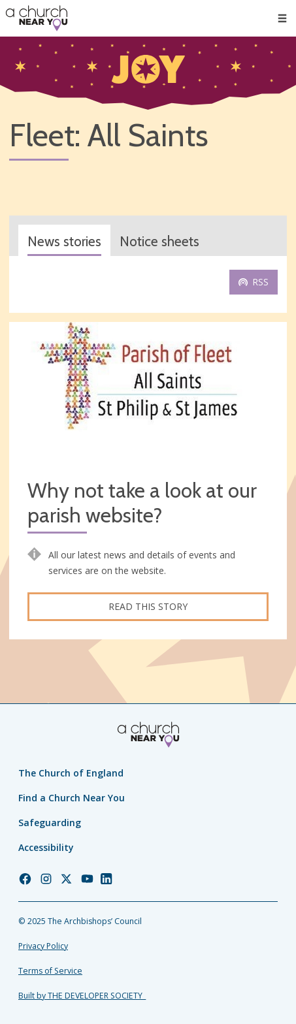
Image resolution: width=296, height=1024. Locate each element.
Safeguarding (49, 822)
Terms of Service (50, 970)
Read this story (148, 606)
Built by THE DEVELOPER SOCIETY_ (82, 995)
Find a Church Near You (71, 798)
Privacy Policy (43, 946)
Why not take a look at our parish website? (142, 503)
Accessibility (46, 847)
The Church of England (70, 773)
